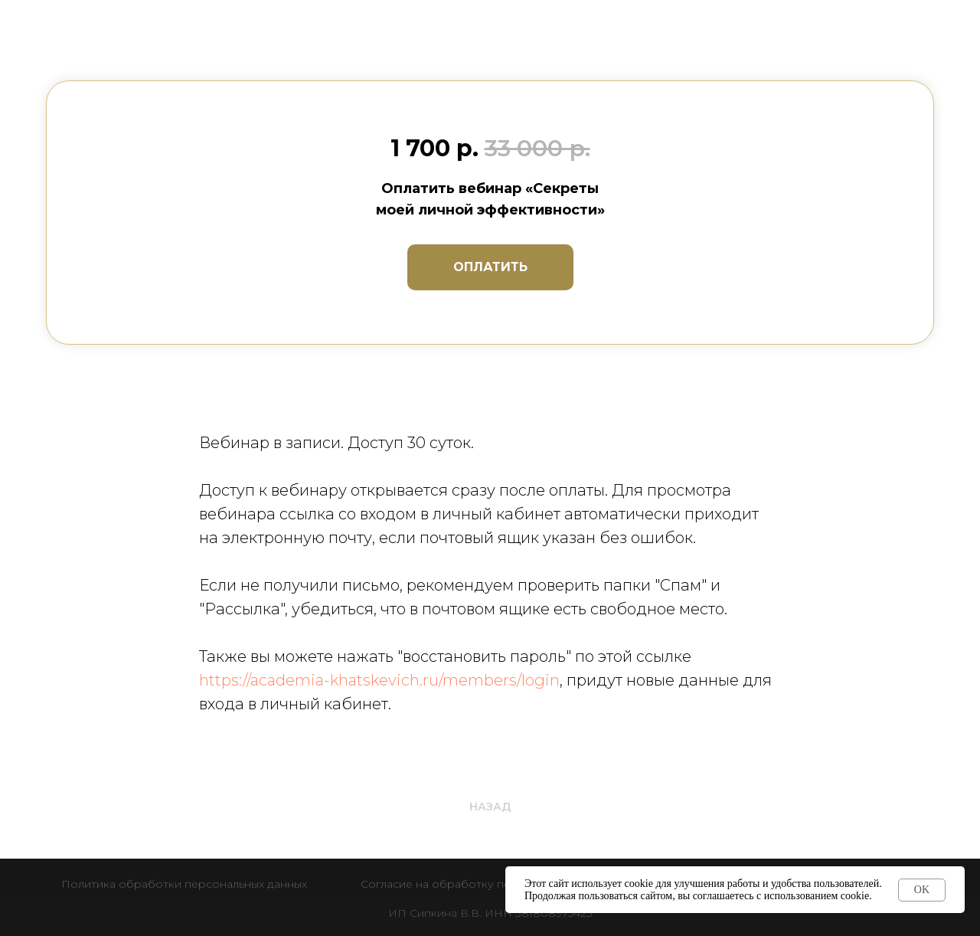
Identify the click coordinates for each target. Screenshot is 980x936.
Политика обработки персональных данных (184, 884)
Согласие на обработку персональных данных (490, 884)
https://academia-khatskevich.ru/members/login (379, 680)
